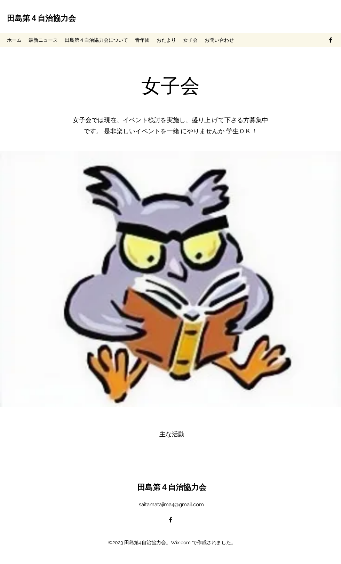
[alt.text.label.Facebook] (330, 40)
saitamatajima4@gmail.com (171, 504)
